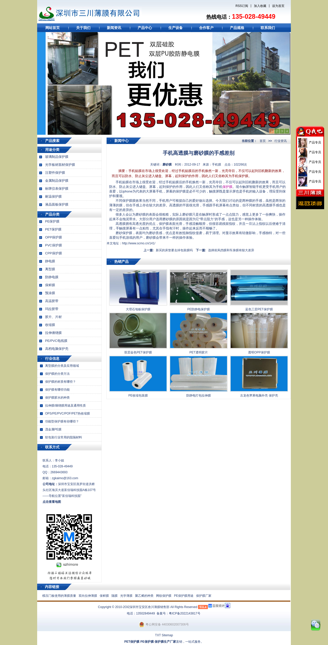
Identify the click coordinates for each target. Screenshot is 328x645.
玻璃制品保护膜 (56, 157)
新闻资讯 (114, 28)
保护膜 (227, 187)
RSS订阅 (241, 6)
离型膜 (50, 269)
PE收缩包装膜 (138, 395)
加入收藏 (260, 6)
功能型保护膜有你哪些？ (62, 421)
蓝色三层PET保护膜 (259, 309)
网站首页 (52, 28)
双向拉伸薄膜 (88, 596)
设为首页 (278, 6)
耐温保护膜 (53, 196)
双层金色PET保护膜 (138, 352)
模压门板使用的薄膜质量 (59, 596)
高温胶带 (51, 301)
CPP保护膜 (53, 253)
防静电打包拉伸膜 (198, 395)
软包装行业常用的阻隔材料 (63, 437)
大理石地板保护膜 (138, 309)
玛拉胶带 (51, 309)
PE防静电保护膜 (198, 309)
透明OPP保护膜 (259, 352)
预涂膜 (50, 293)
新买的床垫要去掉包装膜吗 (174, 250)
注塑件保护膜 (55, 173)
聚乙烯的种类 (144, 596)
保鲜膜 (50, 285)
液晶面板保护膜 (56, 204)
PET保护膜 (53, 229)
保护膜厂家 (203, 596)
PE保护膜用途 (183, 596)
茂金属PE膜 (53, 429)
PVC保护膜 (53, 245)
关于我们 (83, 28)
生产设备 (175, 28)
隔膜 (114, 596)
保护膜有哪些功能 (57, 389)
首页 (263, 141)
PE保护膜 (52, 221)
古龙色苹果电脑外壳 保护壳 (259, 395)
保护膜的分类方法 (57, 374)
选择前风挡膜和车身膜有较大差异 (231, 250)
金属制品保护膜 (56, 180)
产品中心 (145, 28)
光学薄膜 (126, 596)
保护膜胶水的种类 (57, 397)
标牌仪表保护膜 (56, 188)
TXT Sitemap (164, 635)
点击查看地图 (52, 502)
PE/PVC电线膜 (56, 341)
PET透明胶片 (198, 352)
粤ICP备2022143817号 (184, 613)
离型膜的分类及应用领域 (62, 366)
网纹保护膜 (163, 596)
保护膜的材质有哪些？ (60, 381)
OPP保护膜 (53, 237)
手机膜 (216, 164)
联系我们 (268, 28)
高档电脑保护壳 (56, 349)
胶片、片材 (53, 317)
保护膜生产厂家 (165, 641)
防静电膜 (51, 277)
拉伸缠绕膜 (53, 333)
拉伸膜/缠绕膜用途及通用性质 (65, 405)
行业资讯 (280, 141)
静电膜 (50, 261)
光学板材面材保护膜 (60, 165)
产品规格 (237, 28)
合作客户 (206, 28)
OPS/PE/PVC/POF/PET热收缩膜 (67, 413)
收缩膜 (50, 325)
